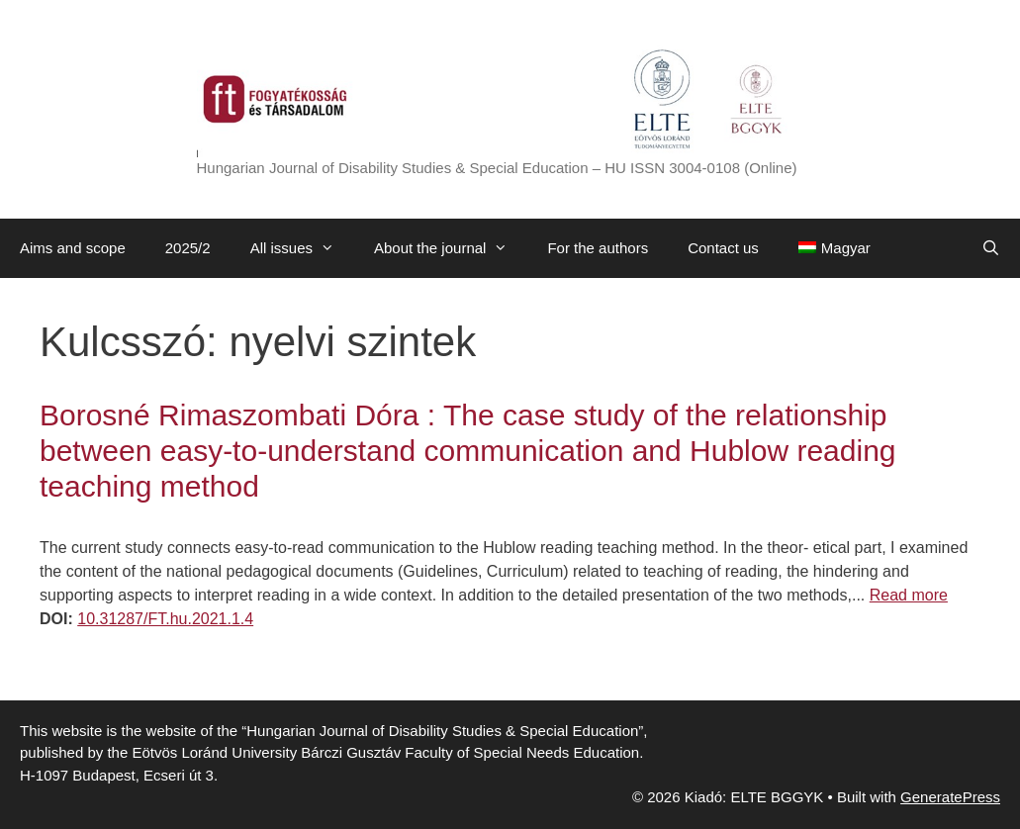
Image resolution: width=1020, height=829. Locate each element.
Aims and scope (73, 247)
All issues (302, 248)
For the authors (597, 247)
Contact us (723, 247)
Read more (909, 595)
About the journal (450, 248)
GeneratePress (950, 796)
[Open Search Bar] (991, 248)
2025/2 (188, 247)
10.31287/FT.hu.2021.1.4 (165, 618)
